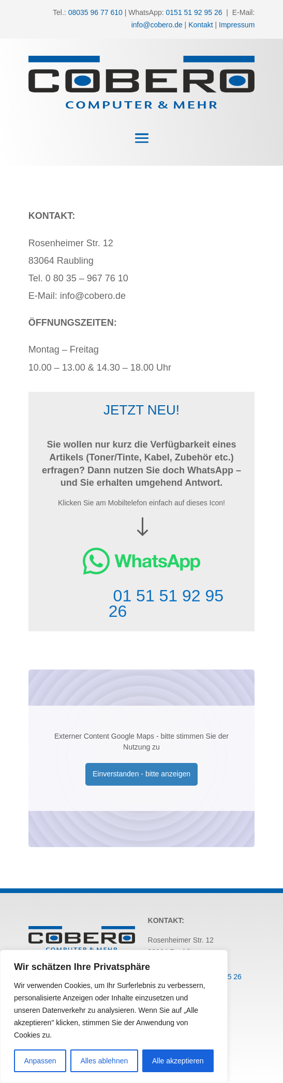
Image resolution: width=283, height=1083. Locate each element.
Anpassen (40, 1061)
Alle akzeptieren (178, 1061)
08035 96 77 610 (95, 12)
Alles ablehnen (104, 1061)
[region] (114, 1016)
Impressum (237, 25)
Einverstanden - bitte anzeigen (141, 774)
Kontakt (200, 25)
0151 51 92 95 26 (194, 12)
